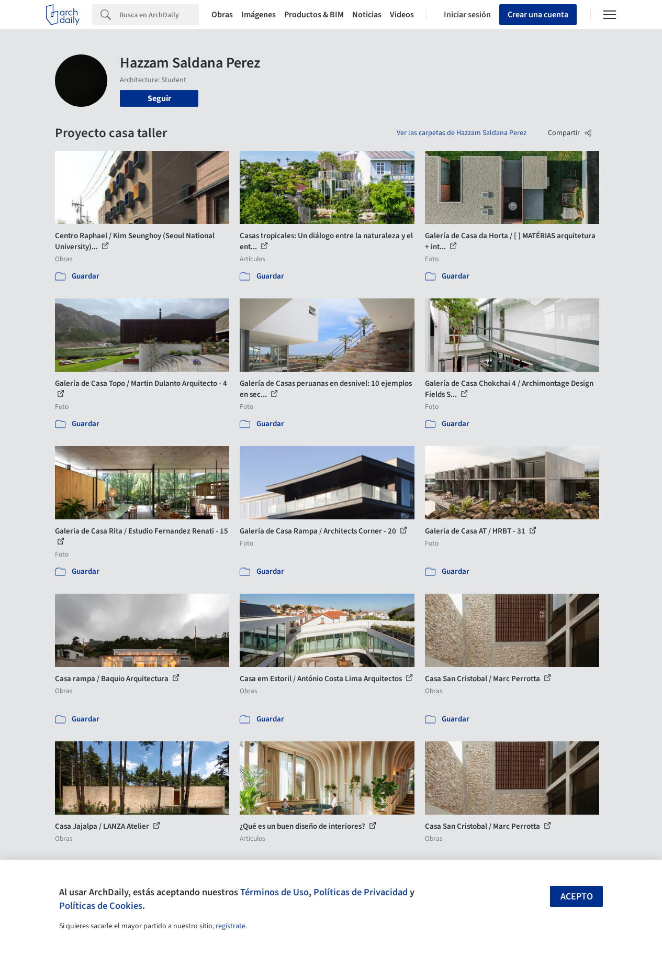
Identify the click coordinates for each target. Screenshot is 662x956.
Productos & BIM (314, 14)
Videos (402, 14)
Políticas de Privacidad (360, 892)
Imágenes (258, 14)
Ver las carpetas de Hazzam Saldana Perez (461, 133)
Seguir (159, 98)
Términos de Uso (274, 892)
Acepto (576, 896)
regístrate (230, 926)
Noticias (367, 14)
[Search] (159, 14)
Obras (222, 14)
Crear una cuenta (538, 14)
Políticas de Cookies (100, 906)
